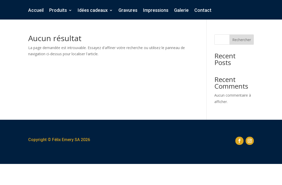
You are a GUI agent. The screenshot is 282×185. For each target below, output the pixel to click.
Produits (58, 10)
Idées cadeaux (93, 10)
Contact (203, 10)
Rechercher (241, 39)
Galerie (181, 10)
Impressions (155, 10)
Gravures (127, 10)
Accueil (36, 10)
